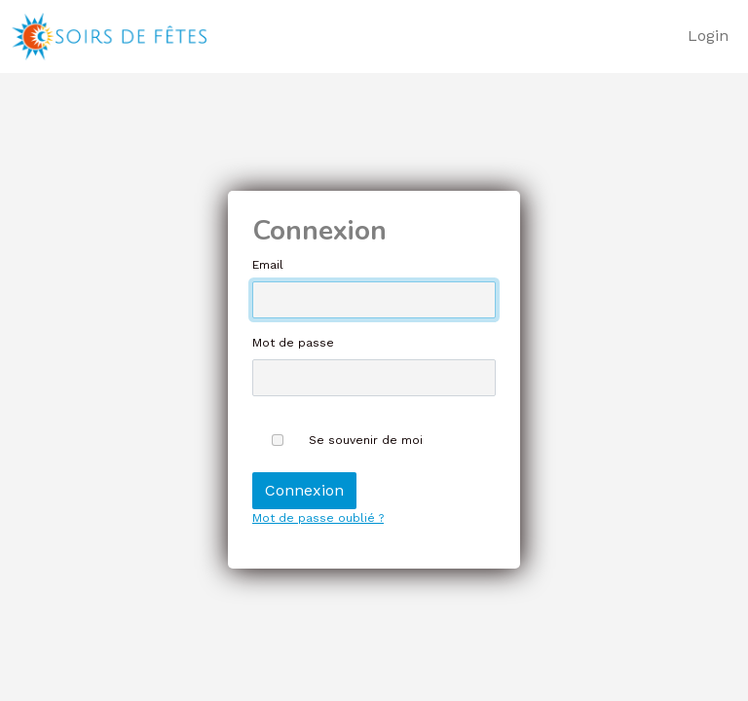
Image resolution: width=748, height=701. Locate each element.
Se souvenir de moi (366, 440)
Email (267, 265)
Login (708, 35)
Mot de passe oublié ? (318, 518)
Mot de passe (293, 343)
